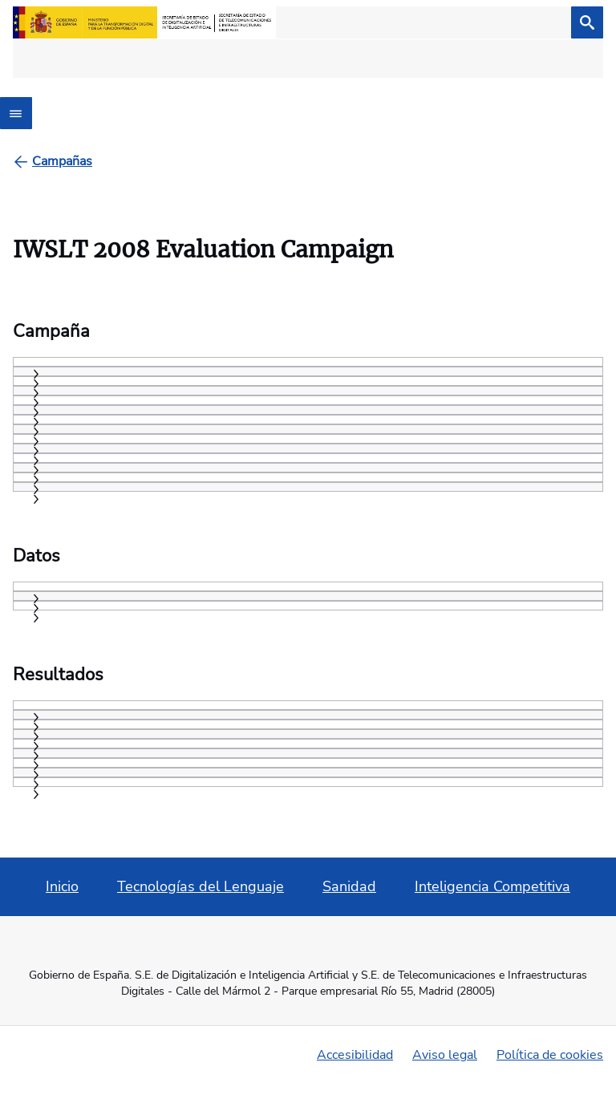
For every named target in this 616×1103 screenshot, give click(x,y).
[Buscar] (587, 22)
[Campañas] (62, 161)
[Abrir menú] (16, 113)
